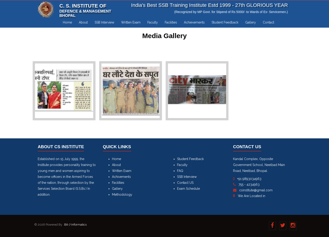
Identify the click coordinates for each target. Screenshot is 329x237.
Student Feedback (225, 22)
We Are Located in (251, 196)
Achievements (194, 22)
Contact (268, 22)
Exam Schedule (188, 188)
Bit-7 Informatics (75, 224)
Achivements (121, 177)
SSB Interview (104, 22)
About (83, 22)
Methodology (122, 194)
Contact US (185, 182)
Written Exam (131, 22)
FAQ (180, 171)
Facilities (171, 22)
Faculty (152, 22)
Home (67, 22)
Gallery (250, 22)
